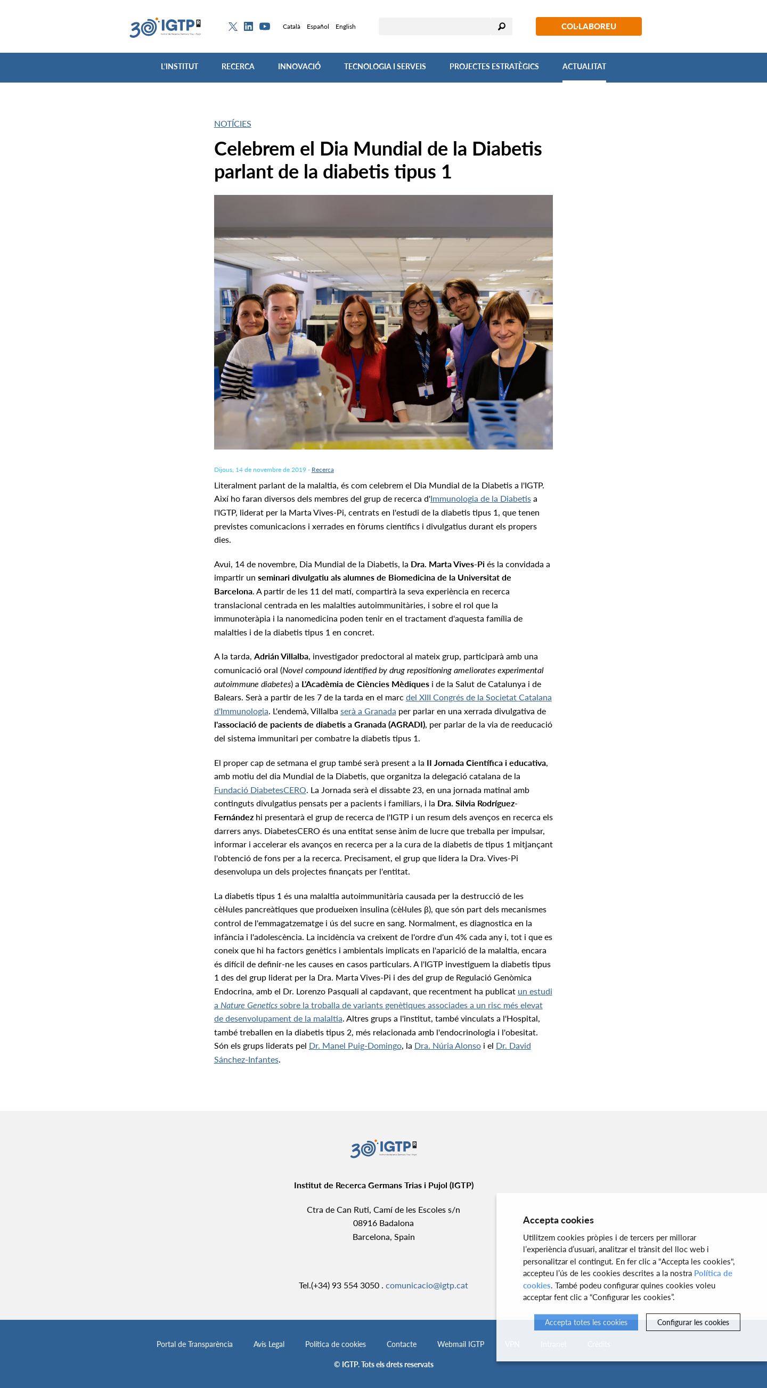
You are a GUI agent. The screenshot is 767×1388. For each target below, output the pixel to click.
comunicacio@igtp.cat (427, 1285)
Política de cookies (335, 1344)
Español (318, 26)
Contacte (402, 1344)
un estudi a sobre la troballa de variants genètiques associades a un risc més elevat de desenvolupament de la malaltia (383, 1004)
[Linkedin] (248, 26)
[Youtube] (264, 26)
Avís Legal (269, 1344)
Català (291, 26)
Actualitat (584, 66)
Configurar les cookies (693, 1322)
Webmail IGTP (460, 1344)
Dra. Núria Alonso (447, 1045)
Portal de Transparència (195, 1344)
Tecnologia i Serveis (385, 66)
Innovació (299, 66)
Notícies (232, 123)
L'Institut (179, 66)
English (346, 26)
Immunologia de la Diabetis (480, 498)
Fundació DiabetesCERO (260, 790)
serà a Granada (368, 711)
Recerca (238, 66)
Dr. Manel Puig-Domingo (355, 1045)
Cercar (501, 26)
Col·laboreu (588, 26)
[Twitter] (233, 26)
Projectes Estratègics (494, 66)
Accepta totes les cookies (586, 1322)
